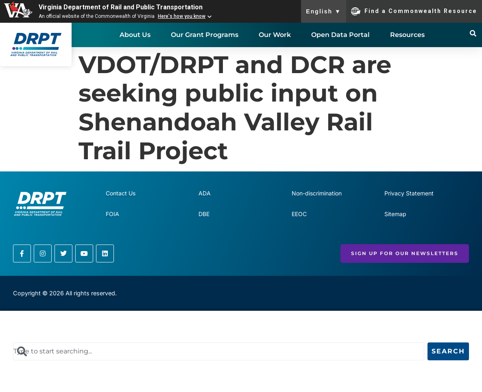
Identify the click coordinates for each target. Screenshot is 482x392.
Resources (407, 35)
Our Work (275, 35)
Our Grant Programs (204, 35)
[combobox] (218, 351)
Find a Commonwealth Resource (414, 11)
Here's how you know (181, 16)
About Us (135, 35)
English (323, 11)
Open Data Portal (340, 35)
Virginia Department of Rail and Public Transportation (121, 7)
